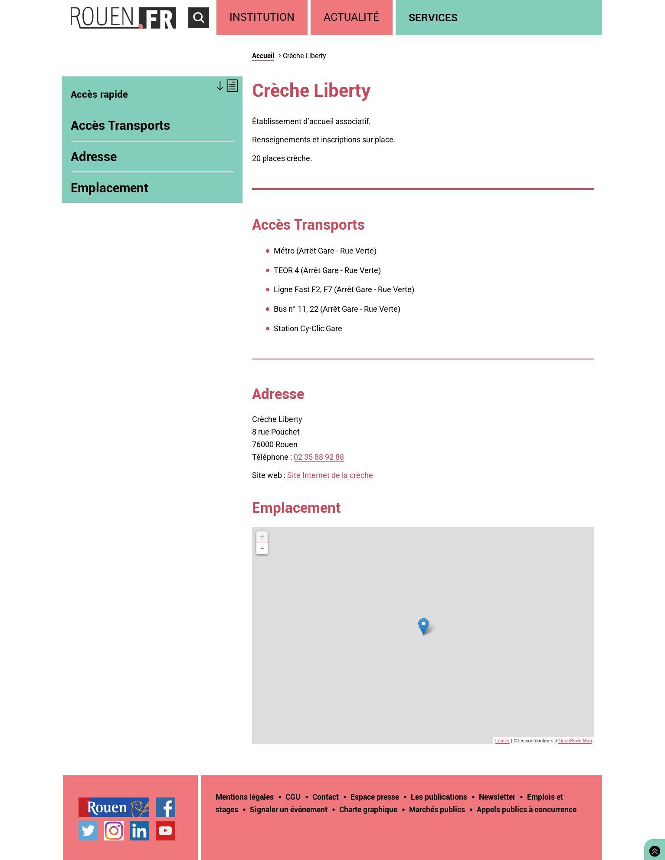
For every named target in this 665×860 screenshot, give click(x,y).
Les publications (439, 796)
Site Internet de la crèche (330, 475)
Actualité (351, 17)
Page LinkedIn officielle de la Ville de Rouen (139, 830)
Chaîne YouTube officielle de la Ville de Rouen (165, 830)
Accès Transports (120, 125)
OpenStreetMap (575, 740)
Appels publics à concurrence (527, 809)
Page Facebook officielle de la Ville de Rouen (165, 807)
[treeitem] (263, 17)
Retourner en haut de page (653, 848)
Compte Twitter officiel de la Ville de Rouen (88, 830)
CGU (293, 796)
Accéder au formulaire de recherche (202, 33)
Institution (262, 17)
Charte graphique (368, 809)
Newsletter (497, 796)
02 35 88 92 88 (319, 456)
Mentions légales (245, 796)
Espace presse (375, 796)
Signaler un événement (289, 809)
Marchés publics (437, 809)
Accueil (263, 55)
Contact (325, 796)
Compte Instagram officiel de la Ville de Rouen (114, 830)
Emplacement (109, 187)
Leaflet (502, 740)
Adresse (94, 156)
